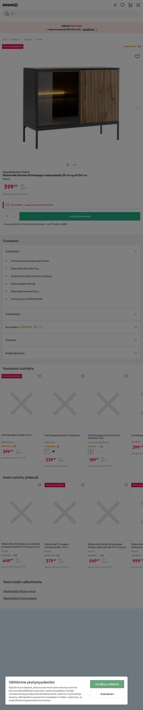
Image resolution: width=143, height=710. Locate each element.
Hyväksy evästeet (107, 684)
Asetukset (107, 694)
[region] (66, 691)
